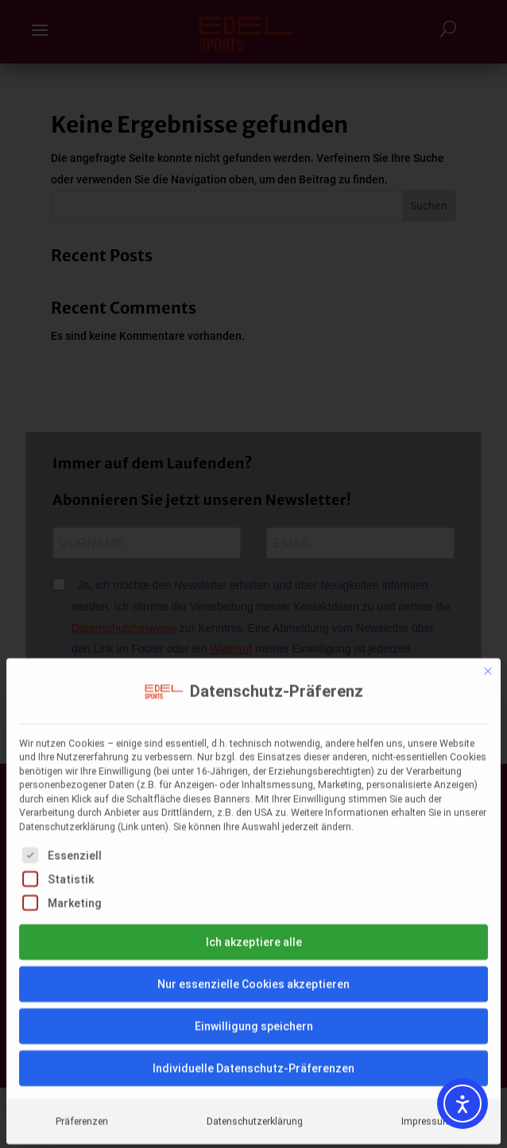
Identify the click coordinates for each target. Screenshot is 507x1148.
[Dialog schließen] (488, 531)
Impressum (426, 981)
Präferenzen (82, 981)
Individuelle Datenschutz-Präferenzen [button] (253, 928)
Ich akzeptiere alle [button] (254, 802)
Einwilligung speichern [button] (254, 886)
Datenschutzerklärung (255, 981)
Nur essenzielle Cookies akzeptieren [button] (253, 844)
